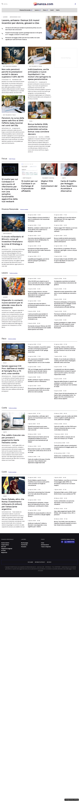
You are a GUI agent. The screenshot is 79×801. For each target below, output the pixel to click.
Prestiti (3, 550)
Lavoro (37, 10)
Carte (57, 10)
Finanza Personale (25, 10)
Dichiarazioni (45, 545)
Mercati (3, 546)
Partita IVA (24, 545)
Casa (30, 121)
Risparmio (4, 552)
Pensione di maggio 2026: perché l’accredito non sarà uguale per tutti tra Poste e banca (22, 38)
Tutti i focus (12, 159)
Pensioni (23, 546)
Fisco (44, 10)
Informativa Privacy (40, 562)
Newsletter (69, 542)
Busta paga (24, 543)
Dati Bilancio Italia (9, 115)
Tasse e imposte (46, 546)
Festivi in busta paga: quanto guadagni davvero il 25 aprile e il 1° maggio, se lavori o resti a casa (23, 33)
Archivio (49, 562)
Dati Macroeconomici (10, 66)
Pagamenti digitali (48, 178)
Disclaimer (30, 562)
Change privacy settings (71, 799)
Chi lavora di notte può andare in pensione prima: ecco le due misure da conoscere (23, 28)
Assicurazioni (5, 543)
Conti (52, 10)
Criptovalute (27, 178)
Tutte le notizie (24, 209)
